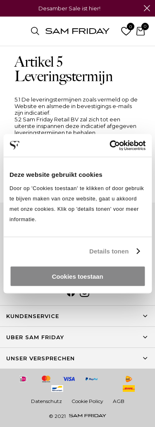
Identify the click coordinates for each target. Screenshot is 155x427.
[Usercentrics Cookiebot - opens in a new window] (110, 145)
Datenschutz (46, 401)
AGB (118, 401)
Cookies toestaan (77, 276)
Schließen (147, 8)
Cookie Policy (87, 401)
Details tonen (109, 251)
